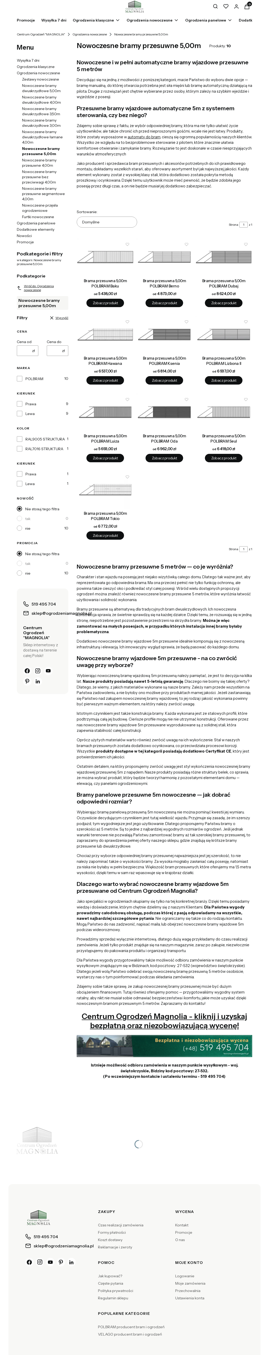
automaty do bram (144, 137)
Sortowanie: (87, 211)
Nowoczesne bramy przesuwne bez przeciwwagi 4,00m (39, 177)
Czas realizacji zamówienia (120, 1225)
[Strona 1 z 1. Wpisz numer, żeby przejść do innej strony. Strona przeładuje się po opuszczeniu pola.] (243, 225)
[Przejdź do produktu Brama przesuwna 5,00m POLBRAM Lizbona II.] (223, 335)
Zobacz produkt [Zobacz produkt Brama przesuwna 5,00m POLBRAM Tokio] (105, 535)
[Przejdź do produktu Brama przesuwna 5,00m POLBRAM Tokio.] (105, 490)
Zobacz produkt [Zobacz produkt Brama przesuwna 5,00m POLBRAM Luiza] (105, 458)
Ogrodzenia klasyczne (36, 66)
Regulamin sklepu (113, 1298)
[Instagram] (38, 671)
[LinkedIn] (38, 681)
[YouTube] (48, 671)
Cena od (24, 341)
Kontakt (181, 1225)
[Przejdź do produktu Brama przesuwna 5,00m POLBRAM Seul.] (223, 412)
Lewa (30, 413)
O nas (180, 1239)
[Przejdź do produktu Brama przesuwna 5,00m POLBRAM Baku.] (105, 257)
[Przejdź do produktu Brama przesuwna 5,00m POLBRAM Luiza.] (105, 412)
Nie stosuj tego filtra (42, 509)
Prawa (30, 404)
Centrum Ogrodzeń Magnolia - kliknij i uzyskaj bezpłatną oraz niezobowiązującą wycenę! (164, 1021)
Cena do (54, 341)
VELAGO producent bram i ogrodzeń (130, 1334)
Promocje (25, 242)
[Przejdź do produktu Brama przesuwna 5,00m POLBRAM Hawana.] (105, 335)
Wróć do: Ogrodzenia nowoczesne (35, 288)
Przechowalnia (187, 1290)
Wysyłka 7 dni (28, 60)
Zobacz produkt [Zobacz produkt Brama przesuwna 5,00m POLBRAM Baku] (105, 303)
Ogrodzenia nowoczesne (90, 34)
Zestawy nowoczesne (40, 79)
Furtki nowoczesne (38, 216)
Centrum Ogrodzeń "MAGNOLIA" (41, 34)
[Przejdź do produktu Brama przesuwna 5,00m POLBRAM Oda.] (164, 412)
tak (27, 518)
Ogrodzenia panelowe (36, 223)
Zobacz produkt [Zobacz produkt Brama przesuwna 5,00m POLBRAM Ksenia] (164, 380)
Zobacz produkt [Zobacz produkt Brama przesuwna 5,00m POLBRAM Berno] (164, 303)
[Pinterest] (27, 681)
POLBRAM (34, 378)
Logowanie (184, 1276)
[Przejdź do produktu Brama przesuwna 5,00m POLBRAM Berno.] (164, 257)
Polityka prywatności (115, 1290)
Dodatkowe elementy (35, 229)
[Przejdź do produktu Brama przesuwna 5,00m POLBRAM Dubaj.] (223, 257)
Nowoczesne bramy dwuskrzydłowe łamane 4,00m (42, 137)
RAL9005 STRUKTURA (45, 439)
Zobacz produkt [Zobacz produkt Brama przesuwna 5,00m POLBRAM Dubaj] (223, 303)
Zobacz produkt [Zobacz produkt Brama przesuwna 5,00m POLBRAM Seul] (223, 458)
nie (27, 528)
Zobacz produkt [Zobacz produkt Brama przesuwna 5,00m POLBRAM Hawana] (105, 380)
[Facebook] (27, 671)
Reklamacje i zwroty (115, 1247)
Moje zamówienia (190, 1283)
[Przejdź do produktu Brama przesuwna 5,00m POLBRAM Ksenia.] (164, 335)
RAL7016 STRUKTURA (44, 449)
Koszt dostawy (110, 1239)
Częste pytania (110, 1283)
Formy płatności (112, 1232)
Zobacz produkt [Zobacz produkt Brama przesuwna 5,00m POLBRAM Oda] (164, 458)
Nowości (24, 235)
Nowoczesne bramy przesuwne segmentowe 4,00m (43, 193)
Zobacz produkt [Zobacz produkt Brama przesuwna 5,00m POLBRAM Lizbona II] (223, 380)
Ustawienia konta (189, 1298)
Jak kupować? (110, 1276)
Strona (233, 225)
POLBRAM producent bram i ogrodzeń (131, 1327)
